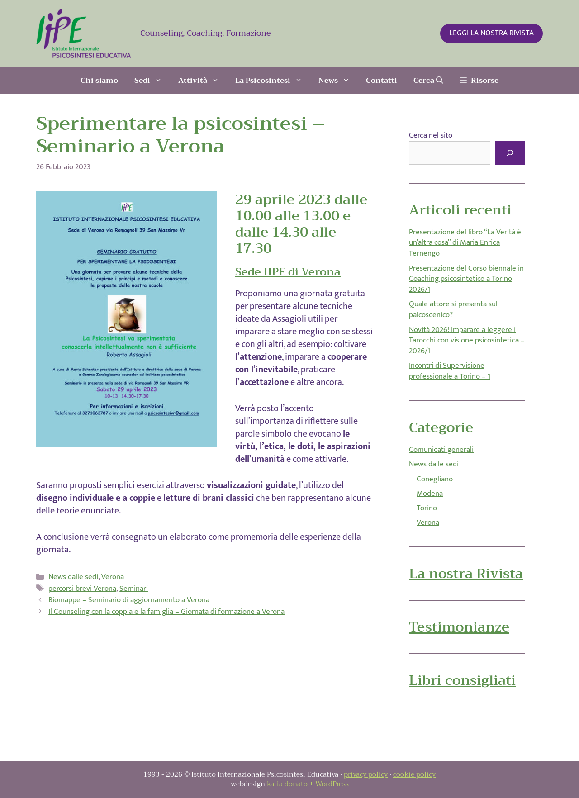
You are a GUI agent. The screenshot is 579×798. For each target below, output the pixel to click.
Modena (430, 493)
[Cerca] (510, 153)
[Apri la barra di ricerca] (428, 80)
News (338, 80)
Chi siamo (99, 80)
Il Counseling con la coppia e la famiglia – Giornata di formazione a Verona (166, 611)
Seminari (133, 588)
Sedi (152, 80)
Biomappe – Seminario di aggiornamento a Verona (128, 600)
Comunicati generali (441, 449)
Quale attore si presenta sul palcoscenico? (453, 309)
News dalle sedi (73, 576)
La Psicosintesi (272, 80)
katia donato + (291, 784)
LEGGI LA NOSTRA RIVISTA (491, 33)
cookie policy (414, 774)
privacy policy (366, 774)
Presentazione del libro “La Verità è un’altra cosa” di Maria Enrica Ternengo (465, 243)
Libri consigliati (462, 680)
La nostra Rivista (466, 573)
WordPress (332, 784)
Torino (427, 508)
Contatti (381, 80)
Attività (202, 80)
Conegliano (435, 479)
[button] (479, 80)
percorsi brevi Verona (82, 588)
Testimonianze (459, 627)
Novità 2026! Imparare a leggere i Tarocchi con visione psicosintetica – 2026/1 (467, 340)
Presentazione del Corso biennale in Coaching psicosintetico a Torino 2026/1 (466, 279)
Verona (112, 576)
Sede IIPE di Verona (288, 271)
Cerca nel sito (430, 135)
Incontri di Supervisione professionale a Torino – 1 (449, 371)
